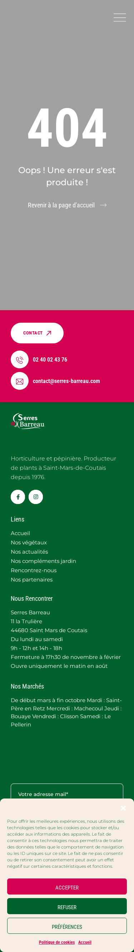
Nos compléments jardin (43, 561)
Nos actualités (29, 551)
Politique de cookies (57, 942)
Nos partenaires (32, 579)
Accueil (84, 942)
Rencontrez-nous (33, 570)
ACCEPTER (67, 888)
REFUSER (67, 907)
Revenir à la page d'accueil (61, 205)
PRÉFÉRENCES (67, 927)
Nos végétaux (29, 542)
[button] (123, 807)
